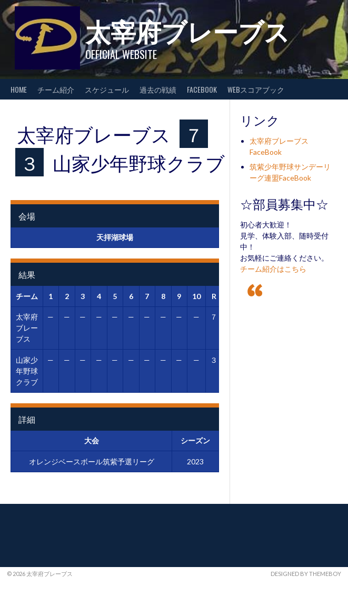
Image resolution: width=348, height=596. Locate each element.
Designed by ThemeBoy (306, 573)
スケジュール (107, 89)
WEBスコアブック (255, 89)
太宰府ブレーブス (187, 30)
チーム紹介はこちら (273, 268)
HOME (19, 89)
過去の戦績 (158, 89)
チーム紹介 (55, 89)
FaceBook (202, 89)
